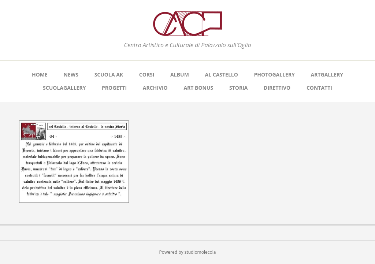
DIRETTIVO (277, 87)
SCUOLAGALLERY (64, 87)
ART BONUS (198, 87)
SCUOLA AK (108, 74)
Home (40, 74)
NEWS (71, 74)
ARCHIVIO (155, 87)
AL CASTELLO (221, 74)
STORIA (238, 87)
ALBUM (179, 74)
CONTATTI (319, 87)
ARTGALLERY (327, 74)
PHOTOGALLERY (274, 74)
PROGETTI (114, 87)
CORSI (147, 74)
